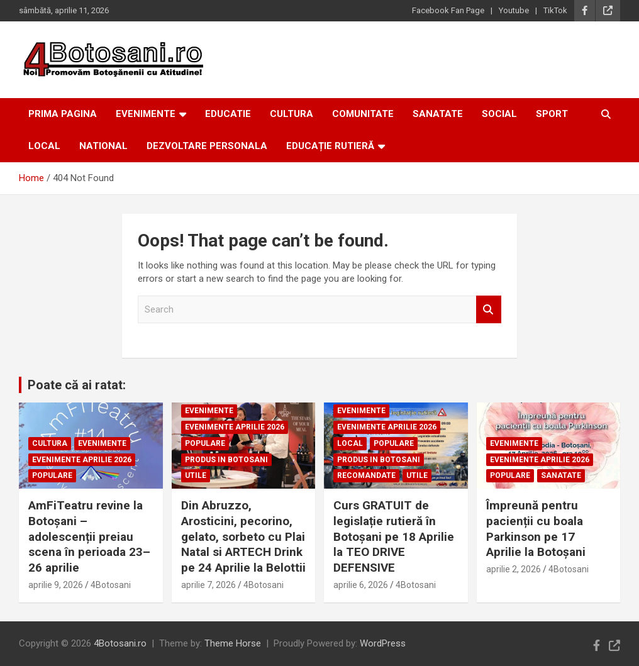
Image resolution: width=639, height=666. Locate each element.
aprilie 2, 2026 (513, 569)
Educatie (228, 113)
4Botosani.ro (120, 643)
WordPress (383, 643)
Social (499, 113)
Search (488, 310)
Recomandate (366, 475)
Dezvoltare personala (207, 146)
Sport (552, 113)
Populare (52, 475)
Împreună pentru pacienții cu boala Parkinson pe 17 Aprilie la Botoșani (536, 528)
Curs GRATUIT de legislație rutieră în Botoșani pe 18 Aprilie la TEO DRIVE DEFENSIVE (393, 536)
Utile (195, 475)
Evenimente (145, 113)
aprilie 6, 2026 (360, 585)
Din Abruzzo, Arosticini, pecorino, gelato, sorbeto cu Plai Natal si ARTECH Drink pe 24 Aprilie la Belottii (243, 536)
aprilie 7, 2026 (208, 585)
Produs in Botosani (226, 459)
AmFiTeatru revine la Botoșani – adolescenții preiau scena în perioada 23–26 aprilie (89, 536)
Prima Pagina (62, 113)
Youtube (514, 10)
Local (44, 146)
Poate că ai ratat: (77, 384)
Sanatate (438, 113)
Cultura (291, 113)
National (103, 146)
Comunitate (363, 113)
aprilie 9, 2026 (55, 585)
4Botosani (111, 585)
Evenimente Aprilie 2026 (81, 459)
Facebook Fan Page (448, 10)
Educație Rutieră (330, 146)
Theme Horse (232, 643)
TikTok (555, 10)
